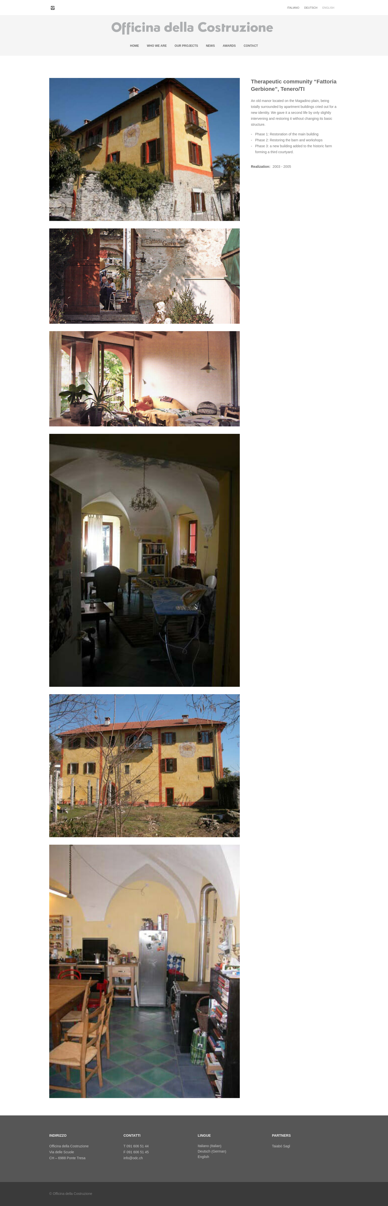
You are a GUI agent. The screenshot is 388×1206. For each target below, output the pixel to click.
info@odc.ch (133, 1156)
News (210, 44)
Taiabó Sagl (281, 1145)
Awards (229, 44)
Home (134, 44)
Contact (251, 44)
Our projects (186, 44)
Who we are (157, 44)
